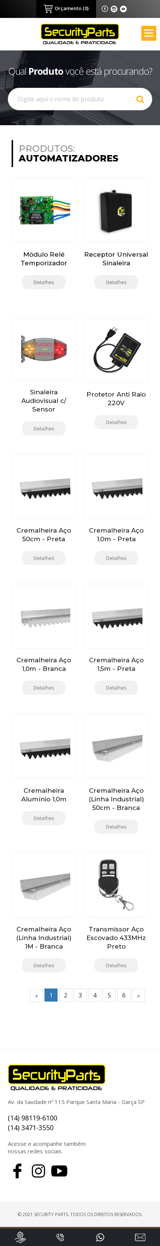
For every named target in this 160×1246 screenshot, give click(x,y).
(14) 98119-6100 (32, 1117)
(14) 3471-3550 (30, 1127)
